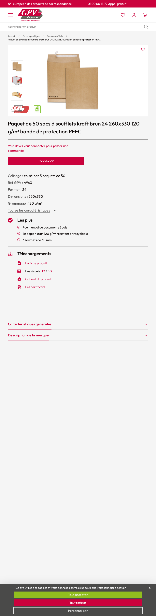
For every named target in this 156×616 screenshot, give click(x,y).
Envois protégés (31, 36)
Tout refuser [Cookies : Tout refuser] (77, 603)
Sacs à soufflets (55, 36)
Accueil (11, 36)
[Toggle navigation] (10, 15)
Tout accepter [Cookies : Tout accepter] (78, 595)
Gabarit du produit (38, 279)
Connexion (45, 161)
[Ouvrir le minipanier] (145, 15)
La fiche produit (36, 263)
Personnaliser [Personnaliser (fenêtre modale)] (78, 611)
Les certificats (35, 287)
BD (50, 271)
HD (43, 271)
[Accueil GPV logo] (30, 14)
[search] (78, 27)
